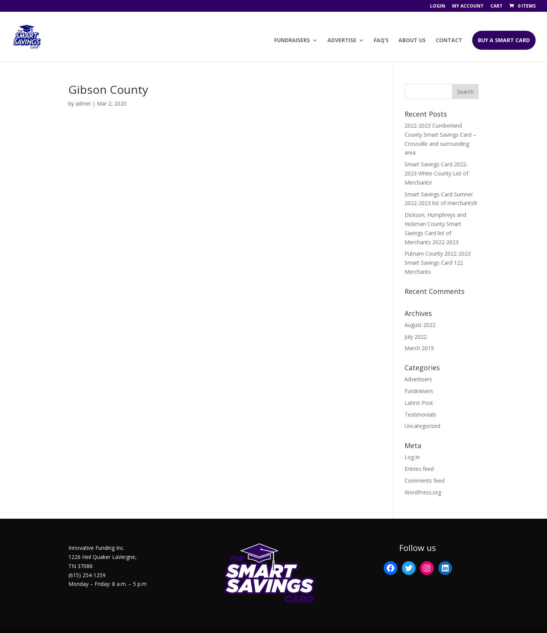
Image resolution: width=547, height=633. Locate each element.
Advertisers (418, 379)
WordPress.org (423, 492)
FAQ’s (381, 41)
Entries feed (419, 468)
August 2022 (420, 324)
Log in (412, 457)
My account (468, 6)
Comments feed (424, 480)
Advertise (341, 41)
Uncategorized (422, 425)
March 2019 (419, 348)
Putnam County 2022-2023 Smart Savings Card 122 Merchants (438, 262)
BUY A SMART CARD (504, 40)
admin (83, 103)
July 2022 (416, 336)
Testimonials (420, 414)
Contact (449, 41)
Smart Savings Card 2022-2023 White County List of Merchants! (436, 173)
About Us (412, 41)
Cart (496, 6)
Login (437, 6)
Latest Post (419, 402)
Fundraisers (292, 41)
